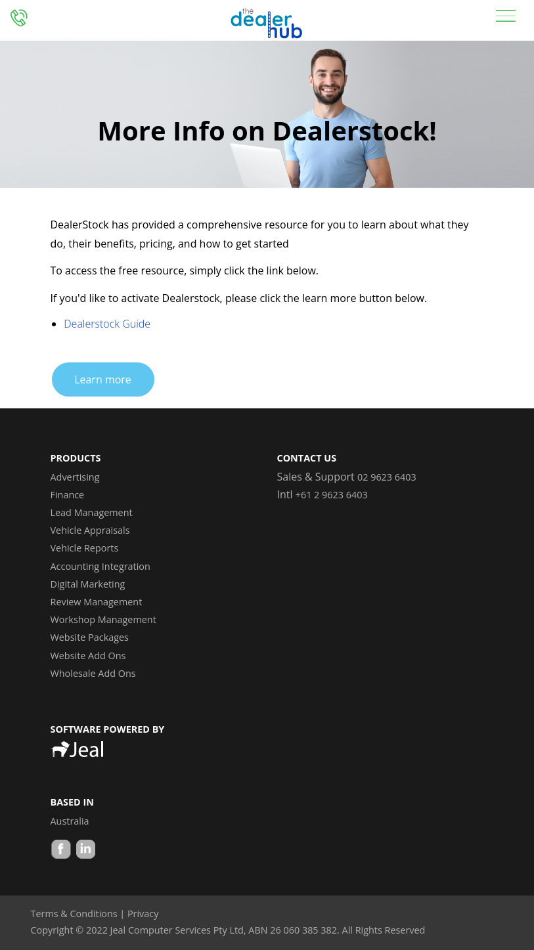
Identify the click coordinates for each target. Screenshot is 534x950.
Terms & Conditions (74, 913)
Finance (68, 494)
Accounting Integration (100, 566)
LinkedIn (84, 850)
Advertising (75, 477)
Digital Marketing (88, 584)
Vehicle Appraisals (90, 530)
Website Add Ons (88, 655)
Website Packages (90, 637)
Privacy (142, 913)
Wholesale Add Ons (93, 673)
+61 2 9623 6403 (332, 494)
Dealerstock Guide (107, 323)
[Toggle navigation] (505, 14)
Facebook (61, 850)
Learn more (102, 379)
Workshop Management (103, 619)
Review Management (97, 601)
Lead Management (92, 512)
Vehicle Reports (85, 548)
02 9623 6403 (386, 477)
